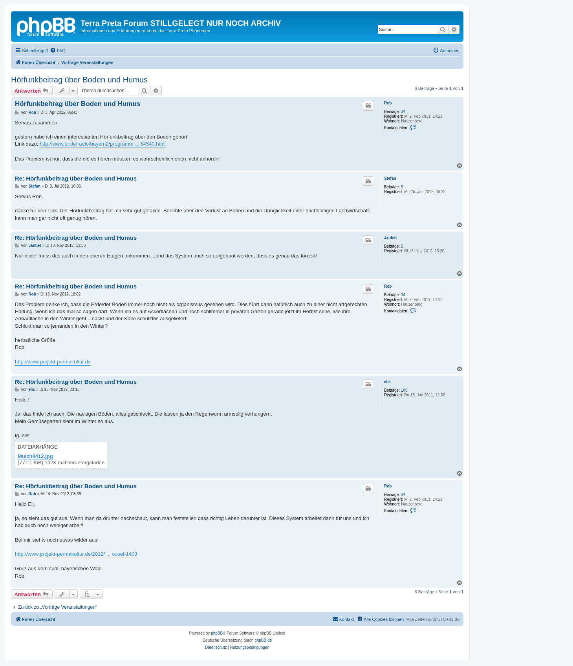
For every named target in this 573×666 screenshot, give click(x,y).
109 (404, 390)
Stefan (390, 178)
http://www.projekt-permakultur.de (53, 362)
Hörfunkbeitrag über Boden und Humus (79, 79)
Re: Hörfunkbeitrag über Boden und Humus (76, 178)
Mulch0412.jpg (35, 456)
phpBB (217, 633)
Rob (388, 103)
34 (403, 111)
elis (387, 382)
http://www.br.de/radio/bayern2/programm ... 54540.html (103, 144)
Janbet (390, 237)
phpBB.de (263, 640)
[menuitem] (58, 50)
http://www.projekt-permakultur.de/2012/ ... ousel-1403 (76, 554)
